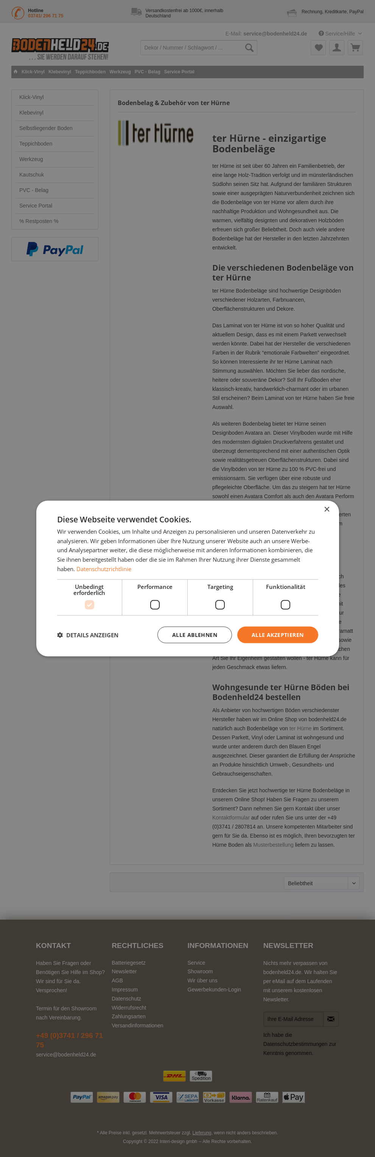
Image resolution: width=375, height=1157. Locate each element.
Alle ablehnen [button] (194, 634)
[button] (87, 635)
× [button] (327, 509)
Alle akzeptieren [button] (277, 634)
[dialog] (187, 578)
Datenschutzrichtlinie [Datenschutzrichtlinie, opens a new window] (103, 568)
